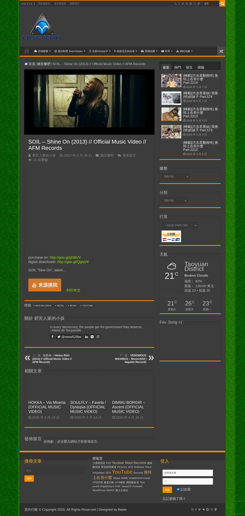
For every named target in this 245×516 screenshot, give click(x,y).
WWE (124, 478)
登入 (67, 441)
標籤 (201, 67)
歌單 (165, 51)
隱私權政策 (44, 3)
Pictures (122, 467)
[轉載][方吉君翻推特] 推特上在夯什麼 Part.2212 (200, 146)
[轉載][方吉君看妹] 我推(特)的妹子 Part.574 (200, 95)
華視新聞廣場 (108, 467)
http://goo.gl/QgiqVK (73, 262)
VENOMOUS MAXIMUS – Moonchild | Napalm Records (130, 359)
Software (139, 467)
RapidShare (107, 486)
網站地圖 (183, 51)
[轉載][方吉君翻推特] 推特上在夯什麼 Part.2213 (200, 112)
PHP (117, 486)
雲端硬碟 (41, 51)
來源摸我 (44, 285)
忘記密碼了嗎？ (174, 499)
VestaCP (126, 486)
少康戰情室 (98, 463)
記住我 (183, 489)
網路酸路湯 (132, 482)
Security (138, 472)
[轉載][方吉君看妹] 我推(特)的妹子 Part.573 (200, 128)
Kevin (122, 509)
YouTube (87, 305)
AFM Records (43, 305)
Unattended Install (139, 478)
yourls (96, 486)
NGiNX (110, 490)
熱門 (177, 67)
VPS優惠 (120, 482)
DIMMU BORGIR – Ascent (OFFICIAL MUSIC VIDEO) (128, 407)
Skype (116, 478)
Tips (142, 482)
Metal (60, 305)
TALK (148, 467)
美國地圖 (148, 51)
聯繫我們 (74, 3)
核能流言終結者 (124, 51)
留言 (189, 67)
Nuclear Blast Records (129, 463)
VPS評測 (97, 482)
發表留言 (129, 155)
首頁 (27, 51)
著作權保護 (60, 3)
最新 (166, 67)
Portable (137, 486)
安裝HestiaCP (98, 51)
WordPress (98, 490)
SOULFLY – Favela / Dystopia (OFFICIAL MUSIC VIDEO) (88, 407)
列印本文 (73, 290)
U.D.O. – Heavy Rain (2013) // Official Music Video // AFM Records (52, 359)
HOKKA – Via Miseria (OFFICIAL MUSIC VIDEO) (47, 407)
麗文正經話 (121, 490)
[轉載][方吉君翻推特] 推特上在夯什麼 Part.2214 (200, 79)
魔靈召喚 (109, 482)
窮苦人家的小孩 (44, 155)
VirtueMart (98, 472)
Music (73, 305)
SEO (108, 472)
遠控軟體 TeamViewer (69, 51)
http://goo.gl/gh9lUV (65, 257)
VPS (130, 467)
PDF (108, 463)
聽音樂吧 (44, 64)
